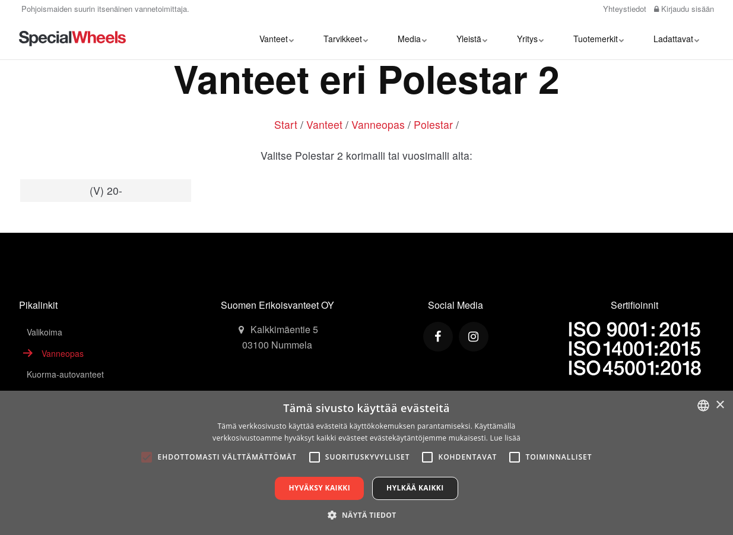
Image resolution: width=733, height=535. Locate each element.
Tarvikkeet (345, 39)
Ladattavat (676, 39)
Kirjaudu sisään (684, 8)
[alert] (366, 463)
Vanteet (276, 39)
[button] (366, 515)
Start (285, 124)
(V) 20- (106, 190)
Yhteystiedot (623, 8)
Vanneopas (378, 124)
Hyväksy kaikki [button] (319, 488)
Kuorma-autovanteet (65, 374)
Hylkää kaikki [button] (414, 488)
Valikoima (44, 332)
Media (412, 39)
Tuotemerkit (598, 39)
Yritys (530, 39)
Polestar (433, 124)
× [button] (719, 405)
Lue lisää (505, 438)
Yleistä (471, 39)
